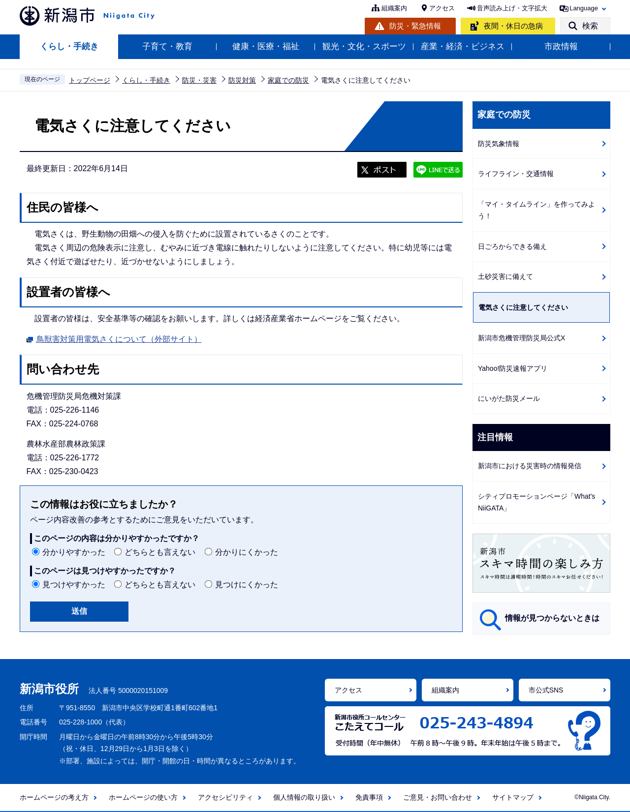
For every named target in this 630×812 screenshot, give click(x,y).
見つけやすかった (73, 584)
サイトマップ (513, 797)
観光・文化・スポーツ (364, 46)
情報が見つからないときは (552, 618)
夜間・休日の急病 (513, 26)
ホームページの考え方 (54, 797)
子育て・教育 (167, 46)
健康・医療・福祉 (265, 46)
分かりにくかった (246, 552)
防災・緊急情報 (415, 26)
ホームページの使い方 (143, 797)
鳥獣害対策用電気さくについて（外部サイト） (119, 337)
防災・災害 (199, 80)
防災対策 (242, 80)
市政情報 (561, 46)
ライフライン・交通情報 (516, 174)
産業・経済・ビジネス (462, 46)
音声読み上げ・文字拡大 (512, 8)
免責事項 (369, 797)
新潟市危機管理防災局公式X (521, 338)
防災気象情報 (498, 144)
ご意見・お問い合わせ (437, 797)
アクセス (442, 8)
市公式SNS (546, 690)
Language (583, 8)
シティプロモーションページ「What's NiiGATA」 (536, 502)
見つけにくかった (246, 584)
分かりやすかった (73, 552)
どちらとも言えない (160, 552)
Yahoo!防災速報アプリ (512, 368)
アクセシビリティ (225, 797)
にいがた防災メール (509, 398)
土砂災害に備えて (505, 276)
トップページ (89, 80)
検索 (590, 26)
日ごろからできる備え (512, 246)
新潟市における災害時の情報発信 (529, 466)
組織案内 (394, 8)
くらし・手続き (69, 46)
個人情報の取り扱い (304, 797)
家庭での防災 (288, 80)
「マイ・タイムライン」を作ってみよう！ (536, 210)
